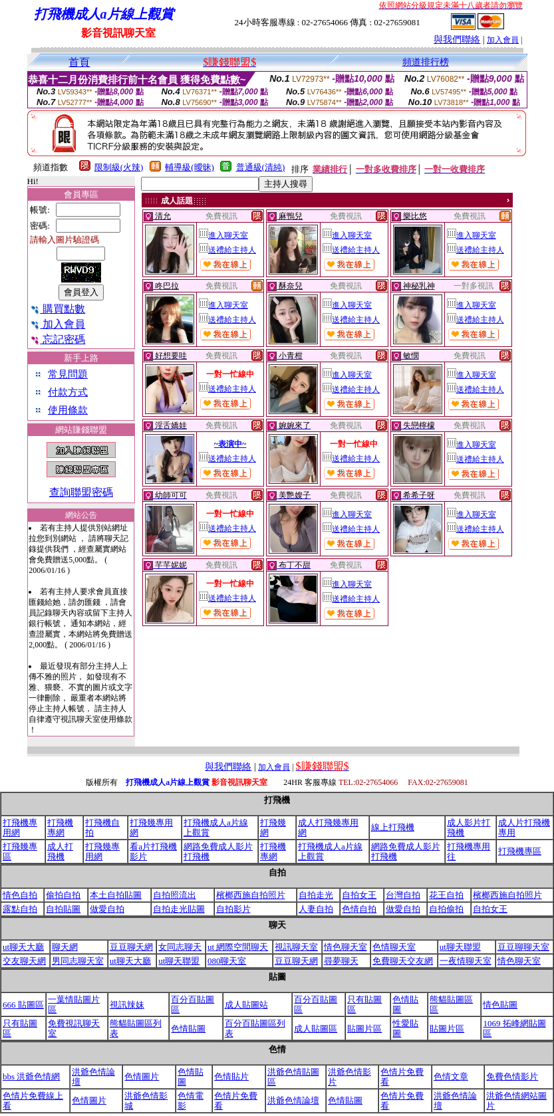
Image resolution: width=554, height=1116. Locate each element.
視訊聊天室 (296, 947)
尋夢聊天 (341, 961)
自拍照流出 (174, 895)
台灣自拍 (403, 895)
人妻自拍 (316, 909)
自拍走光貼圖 (179, 909)
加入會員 (503, 40)
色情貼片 (231, 1076)
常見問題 (68, 374)
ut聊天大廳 (23, 947)
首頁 (79, 62)
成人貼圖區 (315, 1029)
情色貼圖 (500, 1005)
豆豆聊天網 (131, 947)
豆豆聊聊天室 (523, 947)
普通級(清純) (260, 167)
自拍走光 (316, 895)
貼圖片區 (364, 1029)
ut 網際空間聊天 (238, 947)
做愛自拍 (107, 909)
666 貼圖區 (23, 1005)
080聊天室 (227, 961)
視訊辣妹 (127, 1005)
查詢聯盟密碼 (81, 492)
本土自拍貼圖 (116, 895)
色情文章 (451, 1076)
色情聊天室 (394, 947)
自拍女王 (359, 895)
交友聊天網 (24, 961)
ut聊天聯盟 (460, 947)
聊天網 (65, 947)
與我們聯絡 (457, 40)
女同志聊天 (180, 947)
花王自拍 (446, 895)
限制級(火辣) (119, 167)
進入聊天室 (223, 235)
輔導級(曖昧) (189, 167)
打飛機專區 (519, 851)
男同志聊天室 (78, 961)
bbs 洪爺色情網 (31, 1076)
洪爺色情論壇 (293, 1100)
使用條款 (68, 410)
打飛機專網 (60, 827)
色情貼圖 (188, 1029)
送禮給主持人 (227, 250)
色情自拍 (359, 909)
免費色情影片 (512, 1076)
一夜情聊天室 (465, 961)
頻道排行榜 (425, 62)
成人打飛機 (60, 851)
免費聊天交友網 (402, 961)
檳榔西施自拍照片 (250, 895)
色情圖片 (141, 1076)
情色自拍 (20, 895)
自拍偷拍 (446, 909)
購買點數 (57, 308)
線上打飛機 (392, 827)
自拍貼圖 (63, 909)
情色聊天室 (345, 947)
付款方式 (68, 392)
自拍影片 (233, 909)
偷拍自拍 (63, 895)
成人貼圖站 (246, 1005)
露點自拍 (20, 909)
